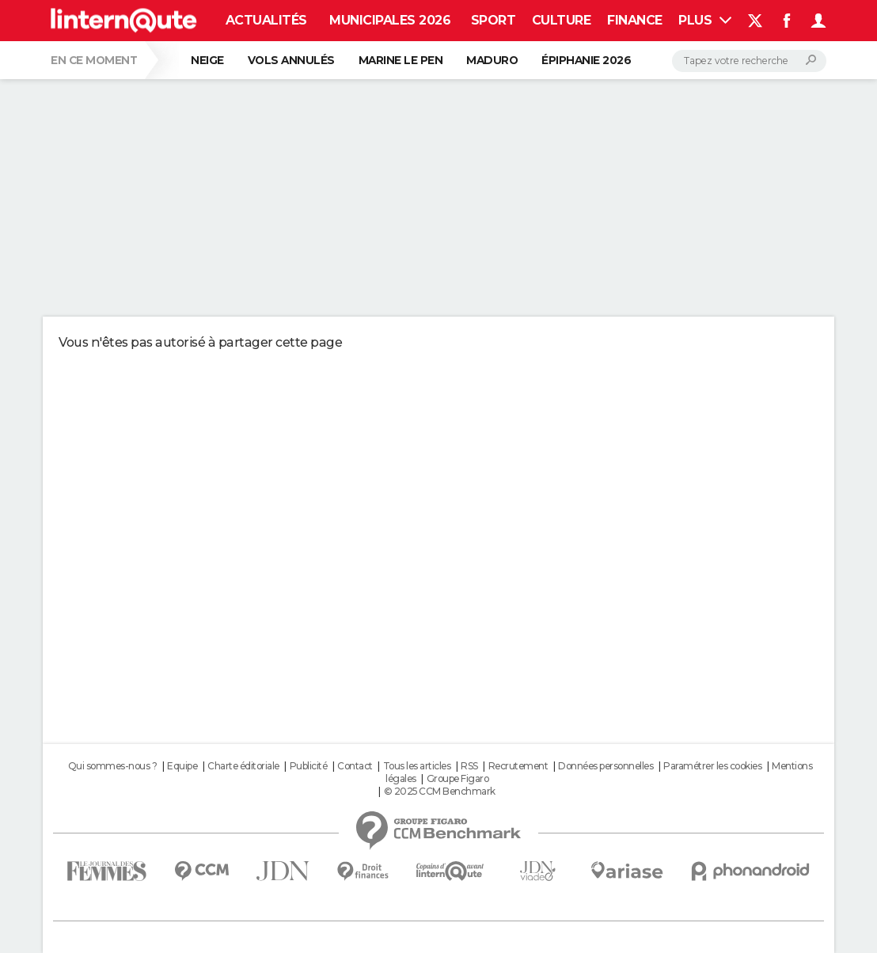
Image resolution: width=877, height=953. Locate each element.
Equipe (182, 766)
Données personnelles (605, 766)
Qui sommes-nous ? (113, 766)
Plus (704, 20)
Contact (355, 766)
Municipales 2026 (389, 20)
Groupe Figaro (458, 778)
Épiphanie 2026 (586, 60)
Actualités (266, 20)
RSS (469, 766)
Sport (493, 20)
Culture (561, 20)
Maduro (492, 60)
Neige (207, 60)
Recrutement (518, 766)
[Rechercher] (749, 61)
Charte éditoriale (243, 766)
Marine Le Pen (401, 60)
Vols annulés (291, 60)
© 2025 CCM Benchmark (439, 791)
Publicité (309, 766)
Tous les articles (417, 766)
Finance (634, 20)
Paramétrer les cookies (712, 766)
